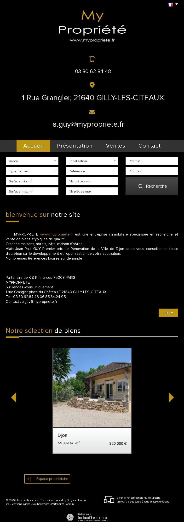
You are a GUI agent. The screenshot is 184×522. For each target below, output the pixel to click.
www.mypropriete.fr (56, 231)
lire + (168, 309)
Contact (157, 144)
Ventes (116, 144)
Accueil (26, 144)
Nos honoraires (40, 501)
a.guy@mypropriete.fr (88, 124)
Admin (70, 501)
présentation (71, 144)
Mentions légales (21, 501)
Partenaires (57, 501)
